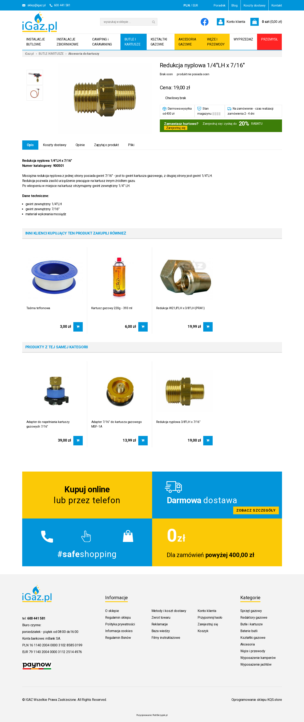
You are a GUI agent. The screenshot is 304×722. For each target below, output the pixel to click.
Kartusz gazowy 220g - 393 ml (111, 308)
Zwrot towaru (160, 618)
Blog (234, 5)
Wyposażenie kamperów (258, 658)
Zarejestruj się (175, 128)
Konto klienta (207, 611)
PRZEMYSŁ (269, 39)
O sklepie (112, 611)
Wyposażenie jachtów (256, 664)
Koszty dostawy (254, 5)
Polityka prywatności (120, 624)
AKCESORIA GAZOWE (187, 41)
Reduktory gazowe (253, 618)
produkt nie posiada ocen (193, 74)
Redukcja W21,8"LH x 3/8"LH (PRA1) (180, 308)
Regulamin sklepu (118, 618)
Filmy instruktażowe (165, 638)
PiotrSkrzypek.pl (160, 715)
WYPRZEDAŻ (243, 39)
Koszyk (203, 631)
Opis (30, 145)
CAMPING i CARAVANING (102, 41)
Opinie (80, 145)
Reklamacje (159, 624)
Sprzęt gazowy (251, 611)
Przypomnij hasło (210, 618)
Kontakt (277, 5)
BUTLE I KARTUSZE (132, 41)
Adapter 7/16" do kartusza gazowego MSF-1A (116, 424)
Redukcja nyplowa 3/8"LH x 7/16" (178, 422)
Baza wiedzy (160, 631)
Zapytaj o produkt (106, 145)
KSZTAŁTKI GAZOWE (159, 41)
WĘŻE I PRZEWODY (216, 41)
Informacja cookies (118, 631)
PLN (187, 5)
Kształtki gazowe (252, 638)
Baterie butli (248, 631)
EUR (195, 5)
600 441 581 (62, 5)
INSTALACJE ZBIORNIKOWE (67, 41)
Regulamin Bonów (118, 638)
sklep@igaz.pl (36, 5)
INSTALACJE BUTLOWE (35, 41)
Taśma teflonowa (38, 308)
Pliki (131, 145)
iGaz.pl (29, 53)
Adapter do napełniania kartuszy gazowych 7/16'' (48, 424)
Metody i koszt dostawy (168, 611)
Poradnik (219, 5)
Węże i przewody (252, 651)
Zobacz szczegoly (217, 495)
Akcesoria (247, 644)
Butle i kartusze (251, 624)
